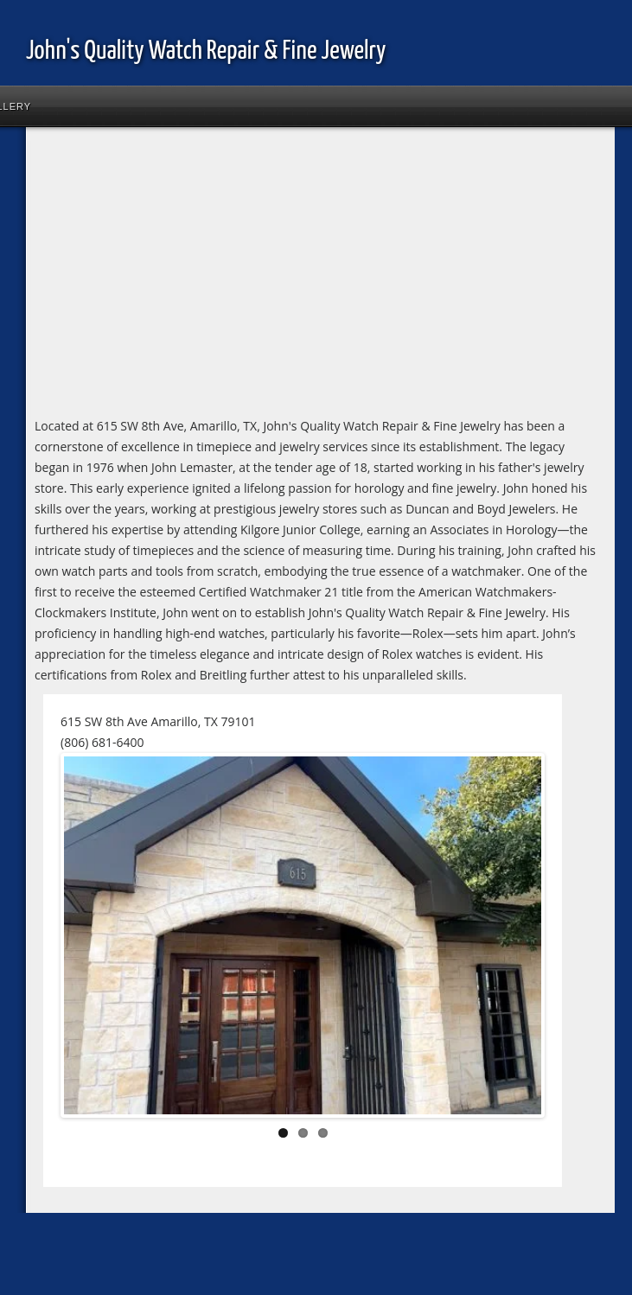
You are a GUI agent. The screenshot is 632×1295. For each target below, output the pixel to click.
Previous (90, 939)
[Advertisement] (212, 278)
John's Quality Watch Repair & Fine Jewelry (206, 51)
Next (515, 939)
